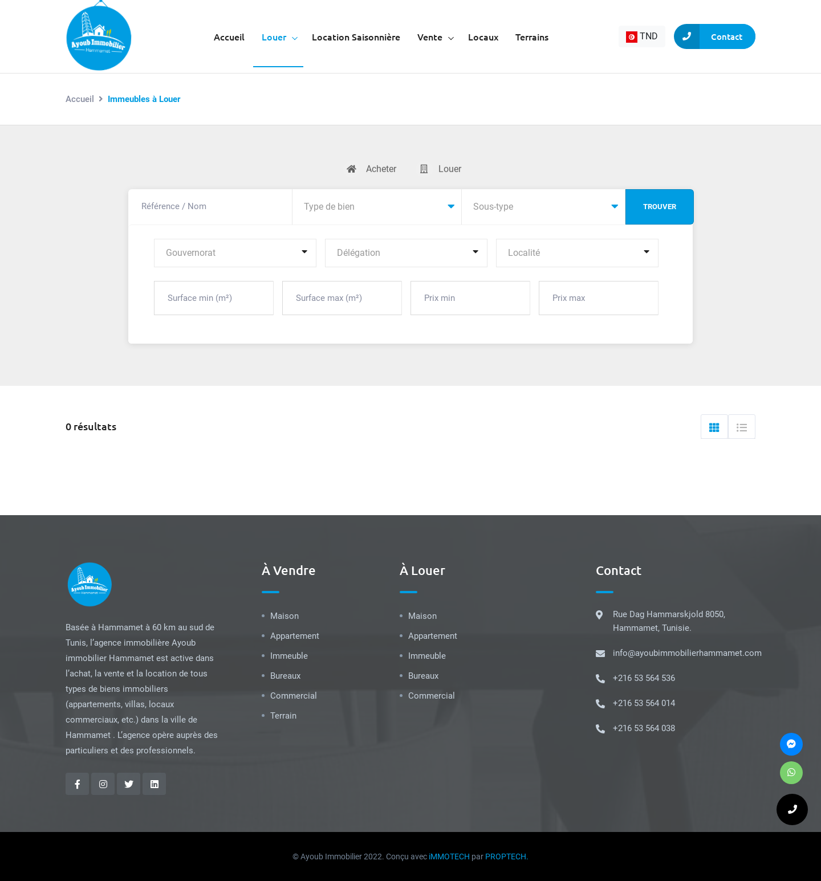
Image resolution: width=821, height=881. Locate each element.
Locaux (483, 36)
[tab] (714, 426)
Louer (274, 36)
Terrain (283, 716)
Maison (284, 616)
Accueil (229, 36)
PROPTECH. (507, 856)
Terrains (531, 36)
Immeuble (289, 656)
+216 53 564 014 (644, 703)
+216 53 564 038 (644, 728)
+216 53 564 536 (644, 678)
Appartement (294, 636)
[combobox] (642, 36)
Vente (429, 36)
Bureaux (285, 676)
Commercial (293, 696)
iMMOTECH (449, 856)
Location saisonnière (356, 36)
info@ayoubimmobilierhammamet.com (687, 653)
